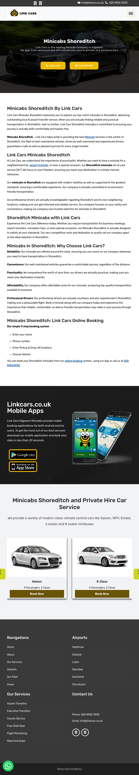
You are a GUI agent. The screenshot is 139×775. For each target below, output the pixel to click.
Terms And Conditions (69, 769)
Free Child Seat (16, 726)
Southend (78, 676)
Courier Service (16, 718)
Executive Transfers (18, 711)
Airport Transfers (17, 703)
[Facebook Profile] (35, 3)
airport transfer (39, 165)
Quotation (84, 65)
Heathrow (78, 647)
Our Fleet (12, 676)
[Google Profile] (40, 3)
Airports (11, 669)
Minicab (90, 137)
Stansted (77, 669)
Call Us (53, 65)
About (10, 654)
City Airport (79, 684)
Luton (75, 662)
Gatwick (77, 654)
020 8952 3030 (116, 2)
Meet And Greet (16, 741)
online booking (73, 360)
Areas (10, 684)
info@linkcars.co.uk (90, 2)
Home (10, 647)
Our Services (14, 662)
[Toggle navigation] (131, 13)
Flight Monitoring (17, 733)
